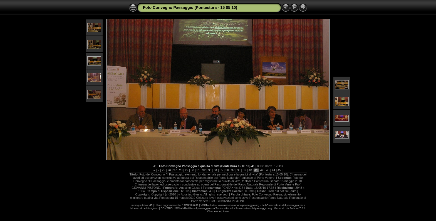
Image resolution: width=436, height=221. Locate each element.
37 (233, 170)
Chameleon (214, 211)
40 (250, 170)
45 (279, 170)
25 (163, 170)
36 (227, 170)
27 (174, 170)
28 (180, 170)
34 (215, 170)
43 (267, 170)
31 (198, 170)
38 (238, 170)
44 (273, 170)
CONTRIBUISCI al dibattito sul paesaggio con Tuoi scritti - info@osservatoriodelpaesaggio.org (216, 208)
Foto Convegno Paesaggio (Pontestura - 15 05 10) (190, 7)
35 (221, 170)
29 (186, 170)
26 (169, 170)
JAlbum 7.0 (296, 208)
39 (244, 170)
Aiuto (226, 211)
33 (209, 170)
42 (261, 170)
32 (204, 170)
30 (192, 170)
